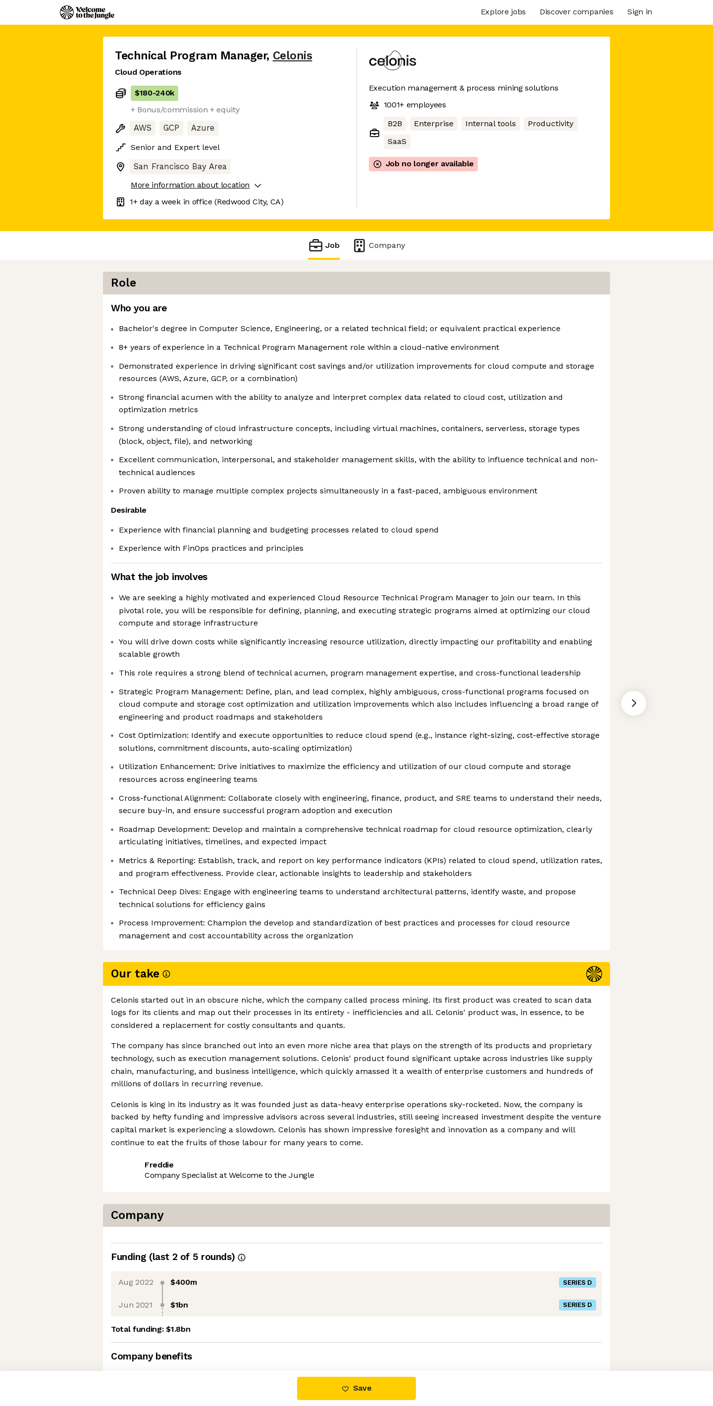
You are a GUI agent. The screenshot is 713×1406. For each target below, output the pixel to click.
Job (324, 245)
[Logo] (87, 12)
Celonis (292, 55)
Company (378, 245)
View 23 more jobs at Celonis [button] (240, 1329)
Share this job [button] (142, 1329)
